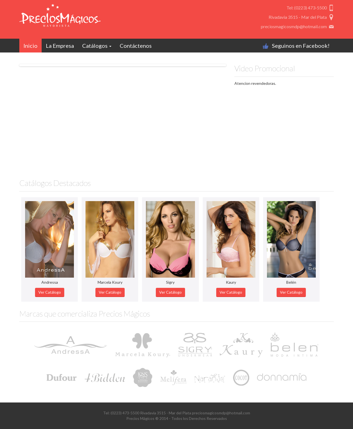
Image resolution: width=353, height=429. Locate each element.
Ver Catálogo (49, 292)
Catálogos (96, 45)
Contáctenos (136, 45)
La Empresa (60, 45)
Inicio (30, 45)
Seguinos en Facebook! (301, 45)
